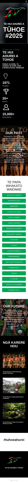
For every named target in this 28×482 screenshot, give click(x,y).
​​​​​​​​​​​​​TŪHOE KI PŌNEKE (14, 217)
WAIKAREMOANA (14, 256)
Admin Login (14, 480)
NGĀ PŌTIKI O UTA (14, 200)
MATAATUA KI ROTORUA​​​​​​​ (14, 228)
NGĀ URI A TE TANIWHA (14, 234)
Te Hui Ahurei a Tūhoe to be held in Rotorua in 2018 (13, 422)
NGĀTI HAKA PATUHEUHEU (14, 262)
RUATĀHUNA (14, 240)
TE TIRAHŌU (14, 279)
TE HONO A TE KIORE (14, 212)
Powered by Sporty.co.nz (14, 479)
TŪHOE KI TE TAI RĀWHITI (14, 284)
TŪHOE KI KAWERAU (14, 251)
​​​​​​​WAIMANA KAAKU (14, 290)
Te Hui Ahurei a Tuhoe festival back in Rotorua (13, 397)
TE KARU (14, 245)
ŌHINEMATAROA (14, 267)
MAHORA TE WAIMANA (14, 195)
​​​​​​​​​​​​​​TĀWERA (14, 273)
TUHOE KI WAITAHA (14, 223)
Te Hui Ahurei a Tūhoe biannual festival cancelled (12, 372)
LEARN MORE (14, 166)
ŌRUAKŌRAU (14, 206)
